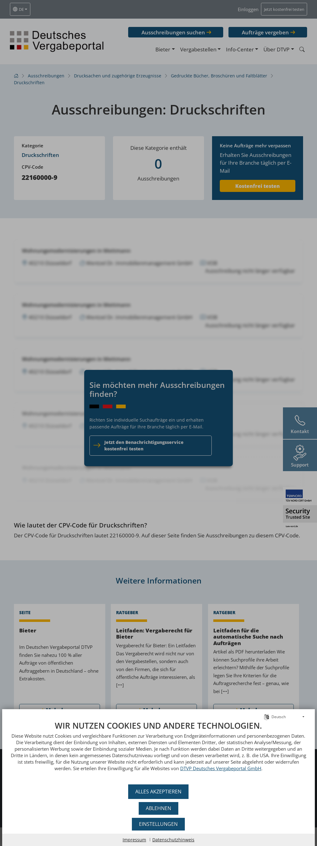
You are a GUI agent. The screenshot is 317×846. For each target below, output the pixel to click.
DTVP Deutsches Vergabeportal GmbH (207, 768)
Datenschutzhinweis (173, 840)
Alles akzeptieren (159, 791)
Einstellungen (158, 824)
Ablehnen (158, 808)
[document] (158, 751)
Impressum (134, 840)
